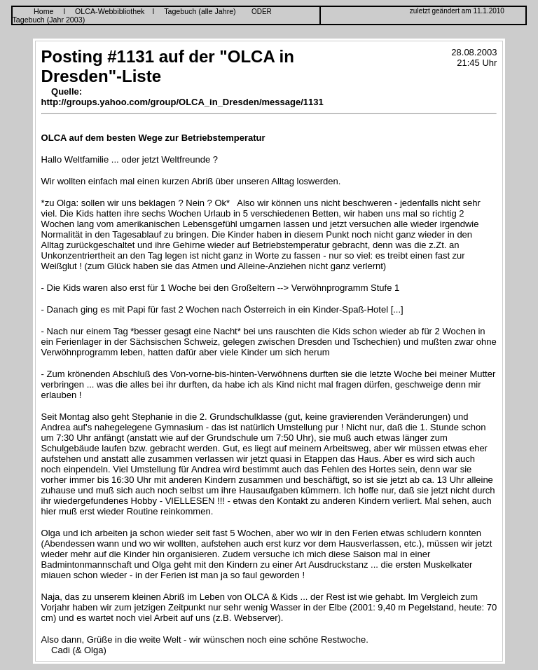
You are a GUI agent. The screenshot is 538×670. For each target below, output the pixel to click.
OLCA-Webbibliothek (109, 11)
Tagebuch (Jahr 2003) (49, 19)
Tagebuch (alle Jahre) (199, 11)
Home (43, 11)
